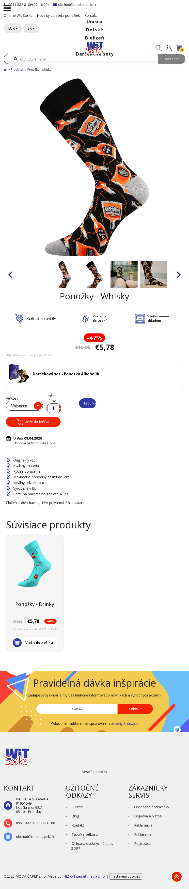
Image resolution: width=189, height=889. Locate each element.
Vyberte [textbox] (19, 406)
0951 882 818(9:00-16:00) (26, 4)
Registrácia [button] (143, 843)
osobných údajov (124, 723)
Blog (75, 816)
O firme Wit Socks (18, 15)
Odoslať (135, 708)
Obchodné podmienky (151, 807)
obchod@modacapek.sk (74, 4)
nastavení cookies (125, 876)
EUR (13, 28)
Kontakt (90, 15)
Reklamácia (143, 825)
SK (31, 28)
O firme (78, 807)
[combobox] (24, 406)
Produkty (17, 69)
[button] (169, 48)
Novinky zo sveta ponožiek (58, 15)
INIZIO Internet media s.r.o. (84, 876)
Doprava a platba (148, 816)
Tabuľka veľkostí (89, 403)
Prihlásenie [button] (142, 834)
